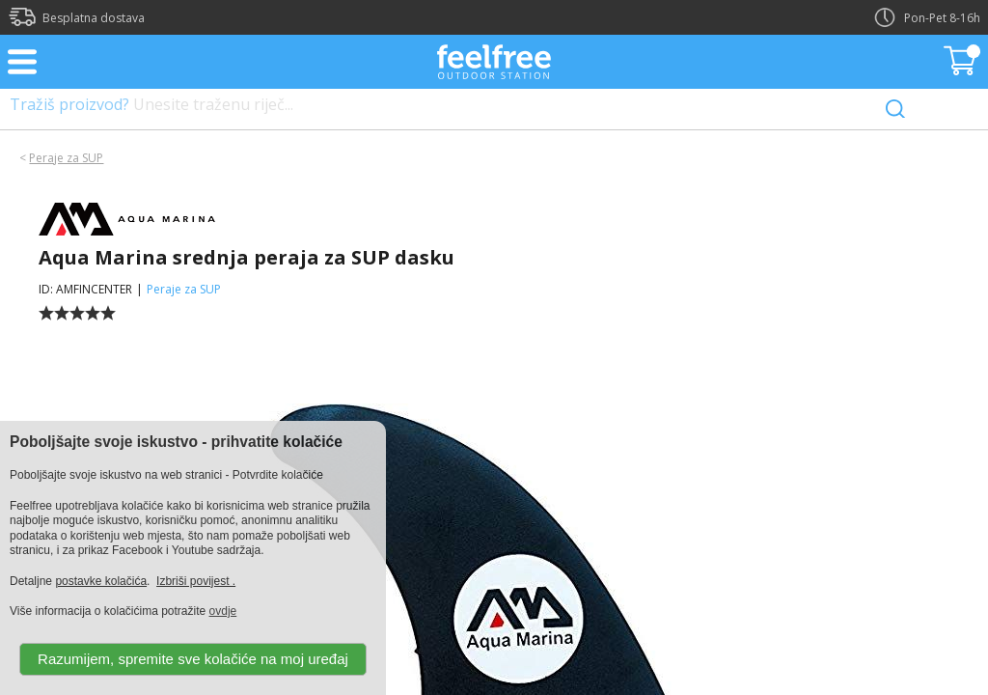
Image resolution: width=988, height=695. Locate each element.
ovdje (223, 611)
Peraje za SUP (66, 158)
